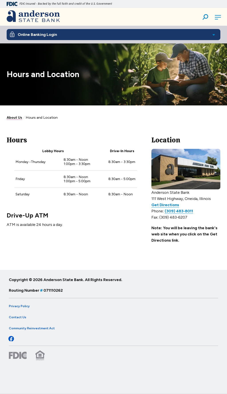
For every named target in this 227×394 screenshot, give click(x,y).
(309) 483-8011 (179, 211)
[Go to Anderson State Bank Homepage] (33, 17)
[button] (205, 17)
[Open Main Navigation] (218, 17)
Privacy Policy (19, 306)
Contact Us (17, 317)
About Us (14, 117)
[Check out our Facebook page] (10, 340)
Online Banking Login (37, 34)
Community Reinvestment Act (32, 328)
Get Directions (165, 204)
